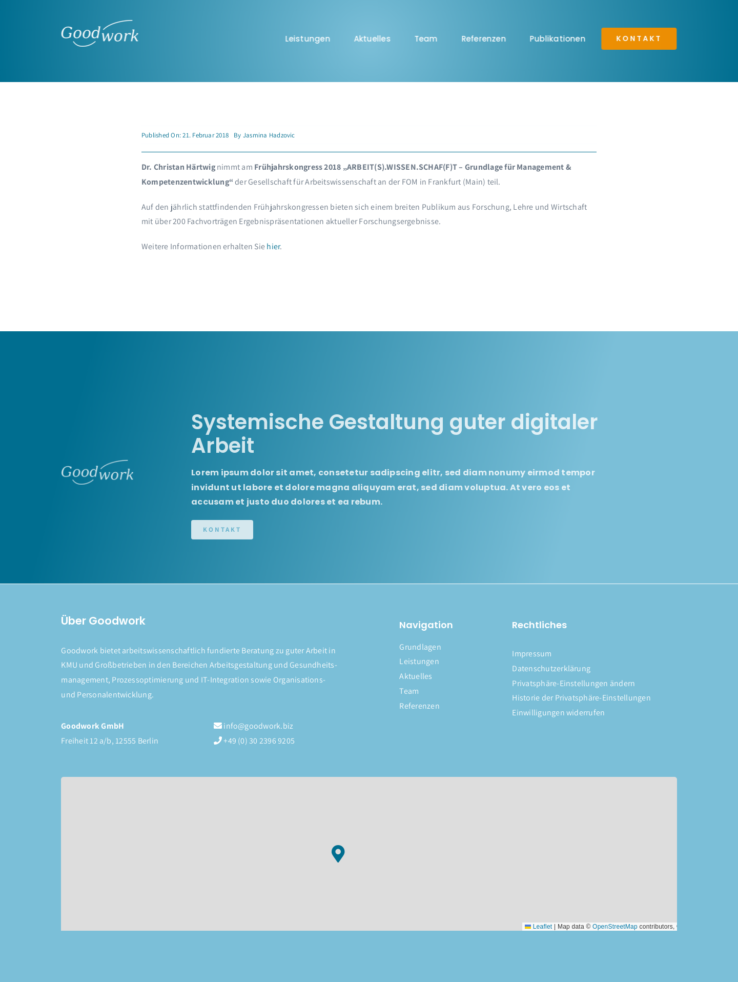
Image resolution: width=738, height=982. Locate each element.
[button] (594, 683)
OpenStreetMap (615, 926)
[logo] (98, 23)
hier (273, 246)
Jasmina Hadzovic (269, 135)
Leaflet (538, 926)
